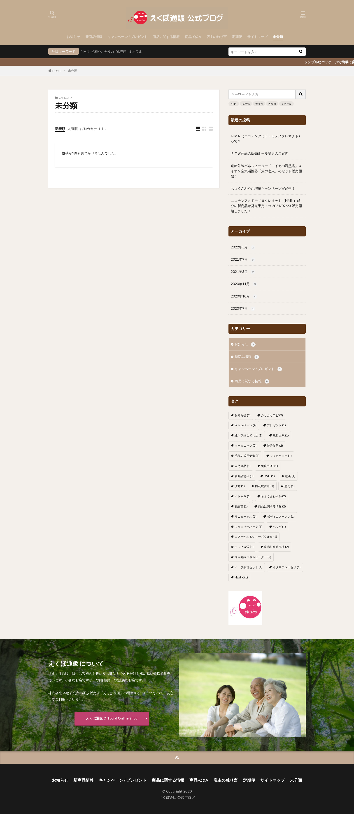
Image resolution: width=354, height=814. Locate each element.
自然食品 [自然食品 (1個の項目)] (243, 466)
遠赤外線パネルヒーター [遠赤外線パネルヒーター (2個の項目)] (253, 557)
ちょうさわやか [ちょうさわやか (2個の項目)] (273, 496)
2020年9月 (243, 308)
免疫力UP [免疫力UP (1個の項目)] (269, 466)
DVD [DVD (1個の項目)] (269, 476)
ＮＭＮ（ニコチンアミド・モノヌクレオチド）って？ (266, 138)
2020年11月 (244, 284)
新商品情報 (93, 37)
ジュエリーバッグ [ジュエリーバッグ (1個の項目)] (248, 527)
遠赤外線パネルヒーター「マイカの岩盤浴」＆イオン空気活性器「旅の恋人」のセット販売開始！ (266, 171)
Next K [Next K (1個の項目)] (241, 577)
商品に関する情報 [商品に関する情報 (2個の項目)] (272, 506)
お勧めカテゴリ (92, 129)
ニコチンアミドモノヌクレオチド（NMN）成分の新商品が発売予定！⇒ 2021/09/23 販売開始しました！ (266, 205)
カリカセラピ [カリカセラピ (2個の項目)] (272, 415)
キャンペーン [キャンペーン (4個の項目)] (245, 425)
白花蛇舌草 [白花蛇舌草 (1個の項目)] (264, 486)
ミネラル (135, 51)
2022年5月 (243, 247)
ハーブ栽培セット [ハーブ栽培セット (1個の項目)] (248, 567)
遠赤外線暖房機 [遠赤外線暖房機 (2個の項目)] (276, 547)
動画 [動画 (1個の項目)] (290, 476)
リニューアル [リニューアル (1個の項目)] (245, 516)
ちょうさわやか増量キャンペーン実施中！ (263, 188)
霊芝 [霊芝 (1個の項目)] (289, 486)
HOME (56, 71)
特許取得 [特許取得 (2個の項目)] (275, 445)
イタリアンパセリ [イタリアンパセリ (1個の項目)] (286, 567)
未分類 (278, 37)
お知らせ (73, 37)
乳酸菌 (121, 51)
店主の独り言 (216, 37)
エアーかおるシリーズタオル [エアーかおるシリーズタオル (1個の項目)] (256, 536)
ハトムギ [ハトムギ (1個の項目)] (243, 496)
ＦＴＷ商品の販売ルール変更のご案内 (259, 153)
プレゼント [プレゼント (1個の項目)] (276, 425)
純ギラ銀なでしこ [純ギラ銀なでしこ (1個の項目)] (248, 435)
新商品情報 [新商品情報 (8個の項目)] (244, 476)
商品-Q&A (193, 37)
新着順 (60, 129)
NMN (85, 51)
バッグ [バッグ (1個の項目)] (279, 527)
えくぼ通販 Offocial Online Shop (111, 718)
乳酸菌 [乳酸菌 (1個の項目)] (241, 506)
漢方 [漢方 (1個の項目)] (240, 486)
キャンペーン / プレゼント (127, 37)
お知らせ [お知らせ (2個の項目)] (243, 415)
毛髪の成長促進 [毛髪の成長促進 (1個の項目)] (247, 456)
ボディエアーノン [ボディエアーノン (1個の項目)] (281, 516)
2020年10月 (244, 296)
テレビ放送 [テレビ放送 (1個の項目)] (244, 547)
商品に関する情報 (166, 37)
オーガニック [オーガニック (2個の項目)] (245, 445)
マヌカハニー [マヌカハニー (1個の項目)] (281, 456)
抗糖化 (96, 51)
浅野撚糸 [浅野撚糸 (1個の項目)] (281, 435)
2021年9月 (243, 259)
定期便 (237, 37)
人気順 (73, 129)
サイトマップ (257, 37)
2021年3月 (243, 271)
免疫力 (109, 51)
